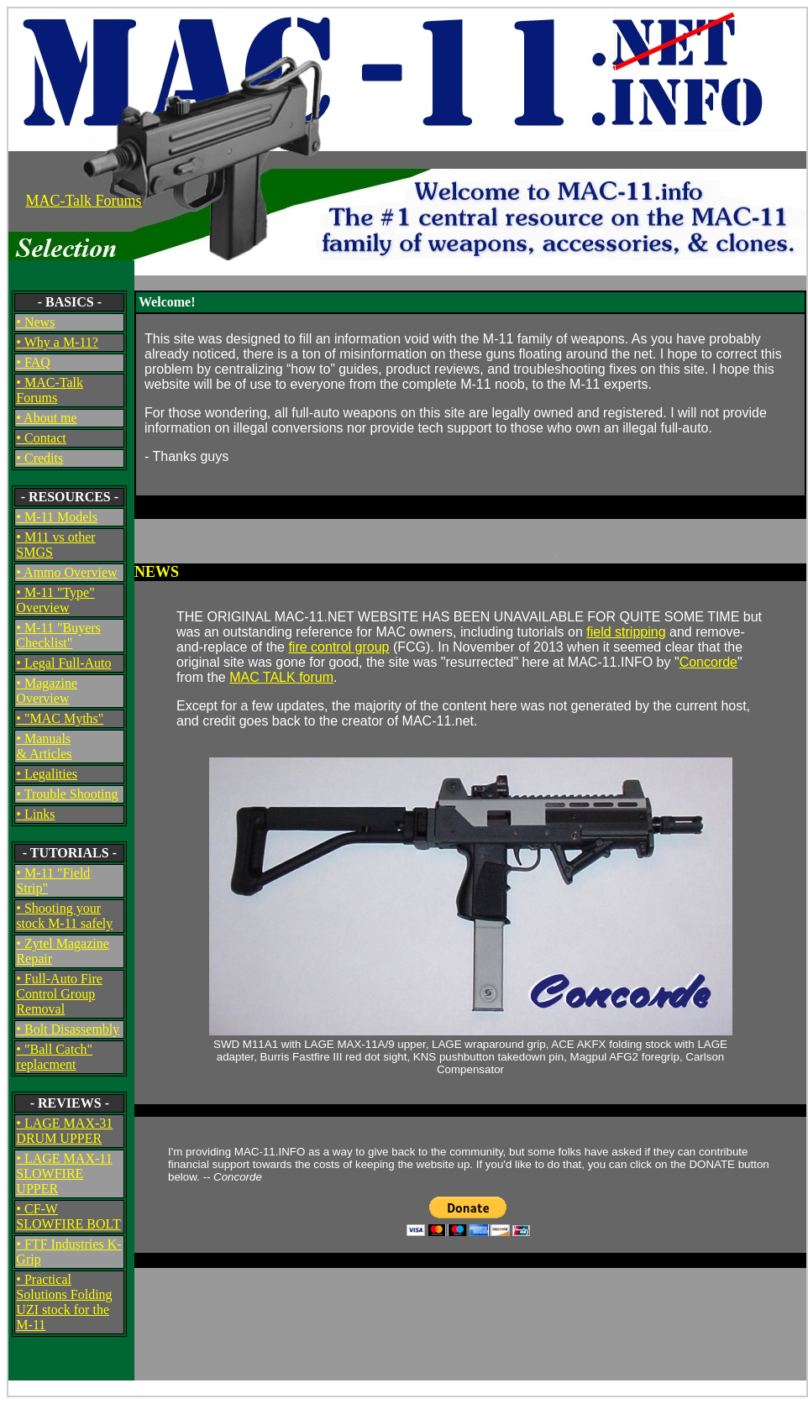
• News (35, 322)
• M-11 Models (56, 517)
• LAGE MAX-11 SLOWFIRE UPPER (64, 1173)
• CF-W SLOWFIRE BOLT (68, 1216)
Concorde (708, 662)
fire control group (338, 647)
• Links (35, 814)
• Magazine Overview (46, 690)
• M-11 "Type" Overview (55, 600)
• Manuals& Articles (43, 746)
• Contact (41, 438)
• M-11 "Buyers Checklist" (58, 635)
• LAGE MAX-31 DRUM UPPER (64, 1130)
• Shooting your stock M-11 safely (64, 915)
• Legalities (46, 774)
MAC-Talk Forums (83, 200)
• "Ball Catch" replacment (54, 1056)
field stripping (625, 632)
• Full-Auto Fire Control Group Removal (59, 994)
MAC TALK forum (281, 677)
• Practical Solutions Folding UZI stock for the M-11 (64, 1302)
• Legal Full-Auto (63, 663)
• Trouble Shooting (67, 794)
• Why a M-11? (57, 342)
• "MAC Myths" (59, 718)
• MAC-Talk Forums (49, 390)
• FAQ (33, 362)
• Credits (39, 458)
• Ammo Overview (66, 572)
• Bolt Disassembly (67, 1029)
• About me (46, 418)
